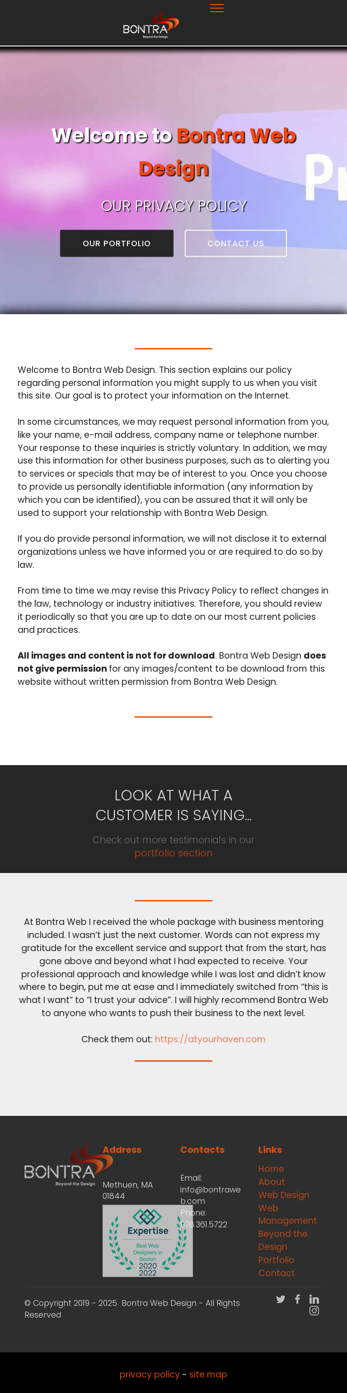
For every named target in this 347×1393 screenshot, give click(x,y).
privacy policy (150, 1381)
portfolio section (173, 866)
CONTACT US (235, 244)
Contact (276, 1273)
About (271, 1182)
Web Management (287, 1214)
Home (271, 1169)
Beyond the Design (283, 1240)
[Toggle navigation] (217, 8)
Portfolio (276, 1260)
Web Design (283, 1195)
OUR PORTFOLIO (117, 244)
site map (208, 1381)
